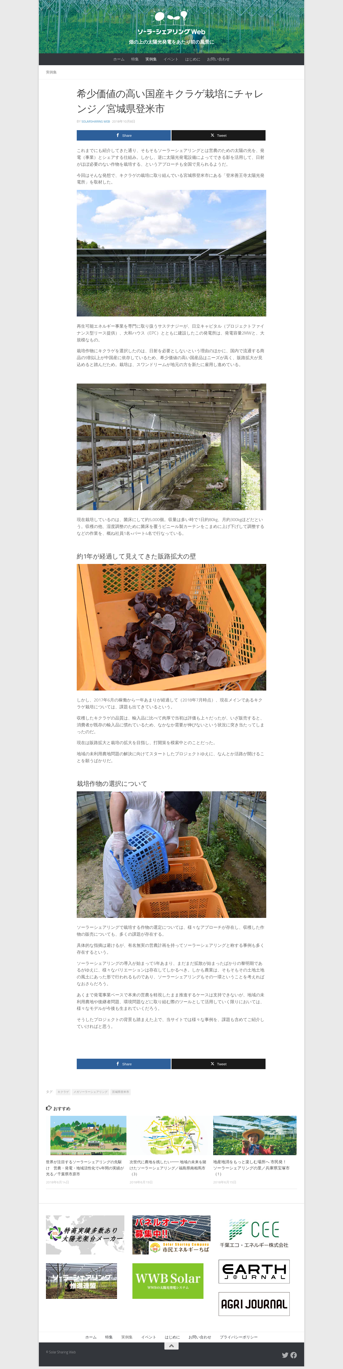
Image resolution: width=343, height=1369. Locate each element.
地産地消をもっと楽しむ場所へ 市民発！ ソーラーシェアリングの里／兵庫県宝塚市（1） (252, 1170)
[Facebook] (293, 1358)
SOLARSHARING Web (96, 124)
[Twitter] (285, 1358)
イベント (171, 62)
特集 (135, 62)
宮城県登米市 (120, 1094)
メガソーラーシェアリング (90, 1094)
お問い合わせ (218, 62)
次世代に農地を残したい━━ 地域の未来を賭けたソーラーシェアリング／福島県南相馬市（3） (168, 1170)
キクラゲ (63, 1094)
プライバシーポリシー (239, 1339)
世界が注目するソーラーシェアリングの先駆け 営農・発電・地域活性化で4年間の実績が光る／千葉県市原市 (84, 1170)
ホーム (119, 62)
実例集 (151, 62)
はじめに (192, 62)
